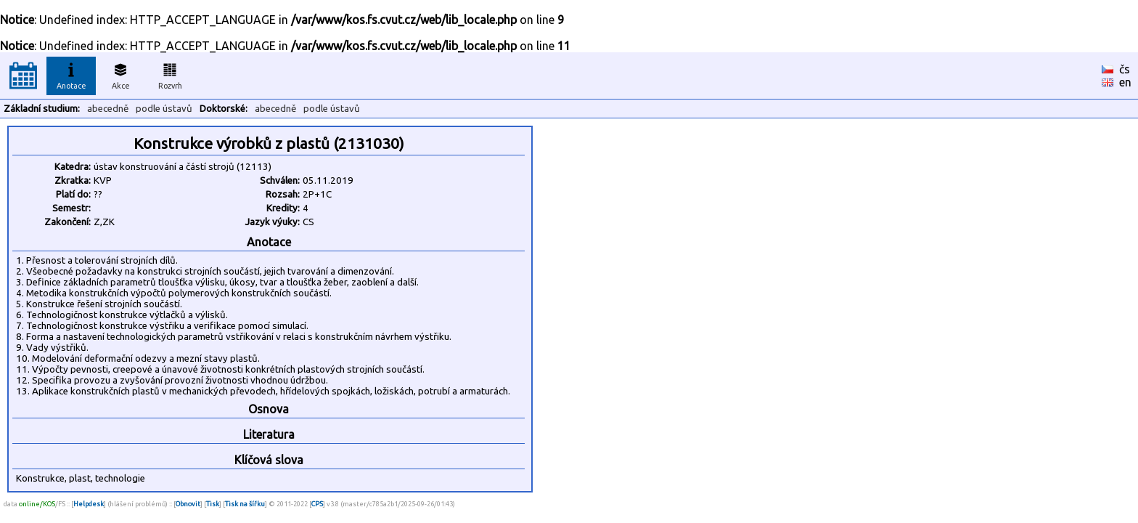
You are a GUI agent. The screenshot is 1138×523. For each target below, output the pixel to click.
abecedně (107, 108)
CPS (317, 504)
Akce (120, 74)
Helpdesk (88, 504)
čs (1124, 69)
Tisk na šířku (245, 504)
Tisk (212, 504)
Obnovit (188, 504)
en (1125, 82)
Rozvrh (170, 74)
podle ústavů (164, 108)
